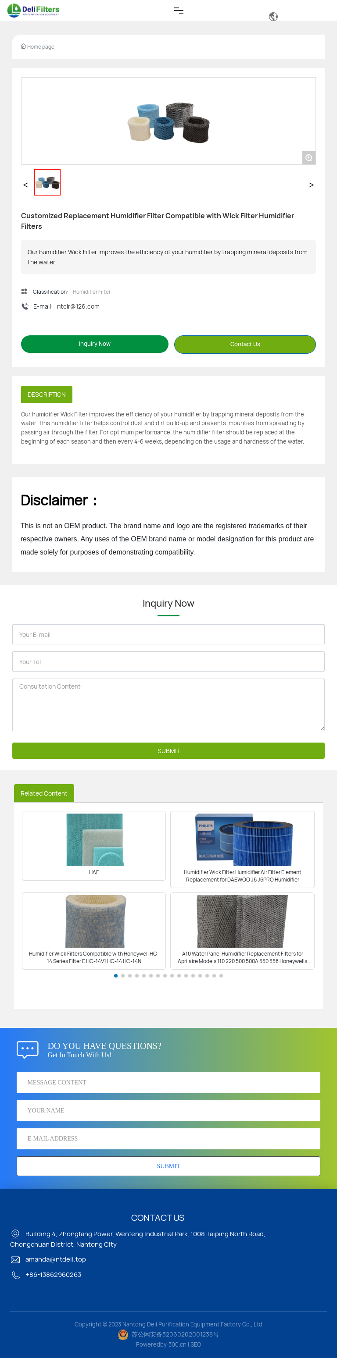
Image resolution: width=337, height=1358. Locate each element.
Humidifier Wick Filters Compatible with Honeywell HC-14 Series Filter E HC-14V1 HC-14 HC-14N (94, 957)
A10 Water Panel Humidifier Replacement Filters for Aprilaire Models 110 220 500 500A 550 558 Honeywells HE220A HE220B (242, 961)
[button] (116, 976)
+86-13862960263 (45, 1274)
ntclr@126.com (78, 306)
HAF (94, 872)
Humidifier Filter (92, 291)
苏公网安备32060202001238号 (175, 1334)
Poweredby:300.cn (161, 1344)
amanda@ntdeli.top (48, 1259)
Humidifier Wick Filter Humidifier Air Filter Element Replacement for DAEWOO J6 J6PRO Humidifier (242, 875)
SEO (195, 1344)
